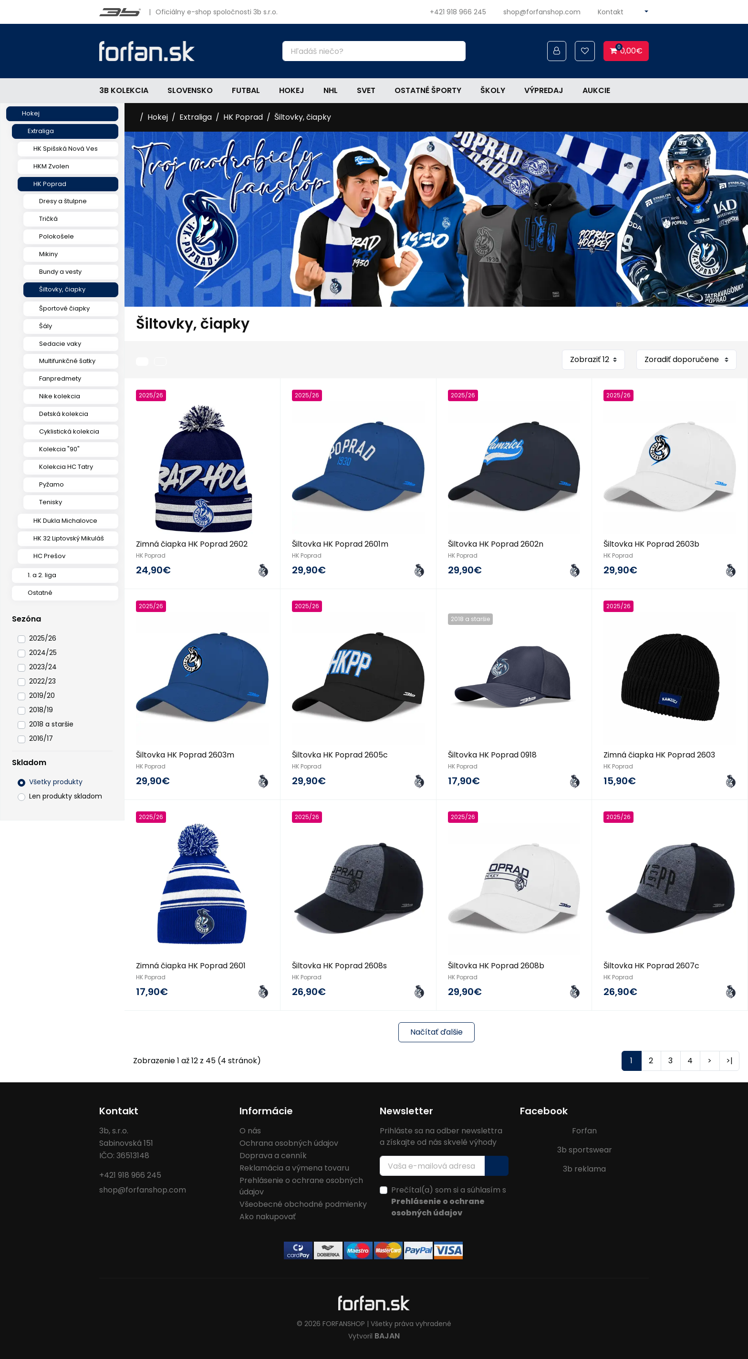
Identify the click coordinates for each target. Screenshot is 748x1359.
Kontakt (610, 12)
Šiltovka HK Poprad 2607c (651, 965)
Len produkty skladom (65, 796)
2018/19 (41, 710)
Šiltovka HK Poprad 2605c (340, 754)
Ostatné (40, 592)
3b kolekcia (123, 90)
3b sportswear (584, 1149)
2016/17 (41, 738)
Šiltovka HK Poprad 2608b (496, 965)
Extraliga (41, 130)
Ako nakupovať (267, 1216)
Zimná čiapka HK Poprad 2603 (659, 754)
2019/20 (42, 695)
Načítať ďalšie (436, 1032)
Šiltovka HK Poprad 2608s (339, 965)
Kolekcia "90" (59, 449)
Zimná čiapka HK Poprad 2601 (191, 965)
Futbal (246, 90)
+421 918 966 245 (458, 12)
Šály (45, 326)
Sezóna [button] (26, 618)
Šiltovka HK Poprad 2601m (340, 544)
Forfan (584, 1130)
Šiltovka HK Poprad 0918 (492, 754)
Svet (366, 90)
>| (729, 1060)
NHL (330, 90)
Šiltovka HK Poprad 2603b (651, 544)
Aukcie (596, 90)
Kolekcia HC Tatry (66, 466)
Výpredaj (543, 90)
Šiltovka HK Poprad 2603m (185, 754)
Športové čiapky (64, 308)
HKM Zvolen (51, 166)
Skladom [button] (29, 762)
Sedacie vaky (60, 343)
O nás (250, 1130)
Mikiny (48, 254)
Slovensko (190, 90)
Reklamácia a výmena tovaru (294, 1167)
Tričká (48, 218)
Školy (492, 90)
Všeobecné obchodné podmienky (303, 1204)
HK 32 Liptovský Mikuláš (68, 538)
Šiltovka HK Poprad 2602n (495, 544)
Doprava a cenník (273, 1155)
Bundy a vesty (60, 271)
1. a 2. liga (42, 575)
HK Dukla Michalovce (65, 520)
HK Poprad (49, 183)
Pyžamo (51, 484)
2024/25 (43, 652)
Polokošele (56, 236)
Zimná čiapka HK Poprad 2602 (192, 544)
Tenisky (50, 502)
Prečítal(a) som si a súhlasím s (448, 1201)
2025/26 (42, 638)
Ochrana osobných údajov (288, 1143)
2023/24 (43, 667)
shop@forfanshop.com (542, 12)
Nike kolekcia (59, 396)
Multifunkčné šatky (67, 360)
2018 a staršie (51, 724)
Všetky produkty (56, 782)
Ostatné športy (428, 90)
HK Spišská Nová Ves (65, 148)
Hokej (291, 90)
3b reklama (584, 1168)
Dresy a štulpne (63, 201)
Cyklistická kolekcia (69, 431)
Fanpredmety (60, 378)
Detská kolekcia (63, 413)
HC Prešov (49, 555)
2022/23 (42, 681)
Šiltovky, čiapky (62, 289)
